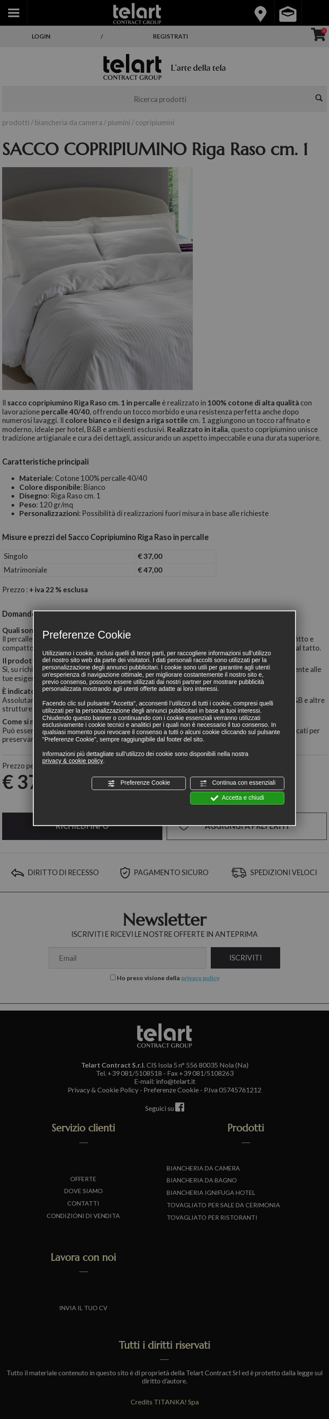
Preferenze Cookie (139, 783)
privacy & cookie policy (72, 761)
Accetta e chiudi (237, 798)
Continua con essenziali (237, 783)
